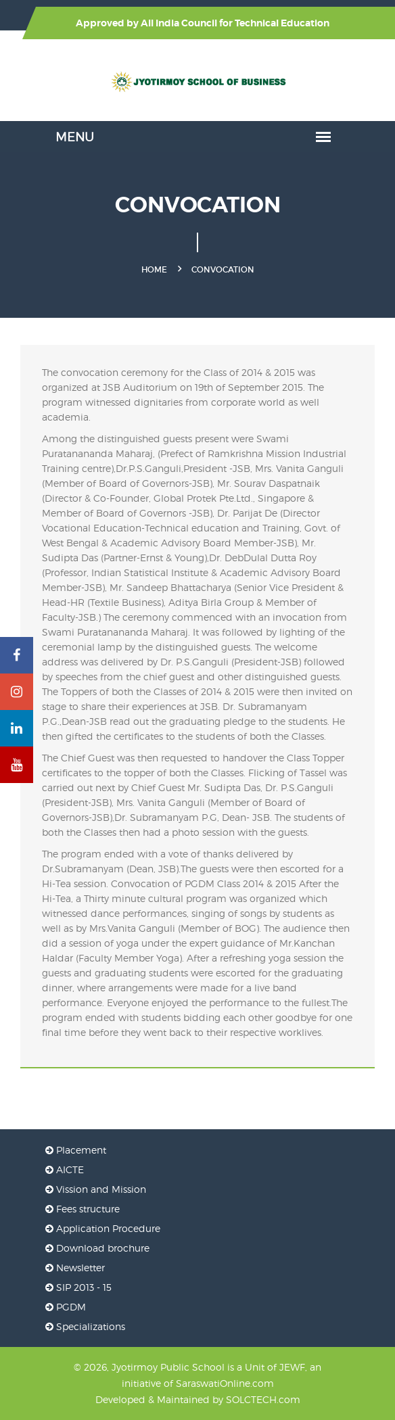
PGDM (65, 1306)
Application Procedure (102, 1228)
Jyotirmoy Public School (168, 1367)
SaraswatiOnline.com (225, 1383)
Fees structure (82, 1208)
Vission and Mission (95, 1189)
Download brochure (97, 1248)
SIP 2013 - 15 (78, 1287)
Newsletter (75, 1267)
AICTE (64, 1169)
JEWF (292, 1367)
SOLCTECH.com (263, 1399)
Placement (75, 1150)
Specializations (85, 1326)
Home (154, 269)
